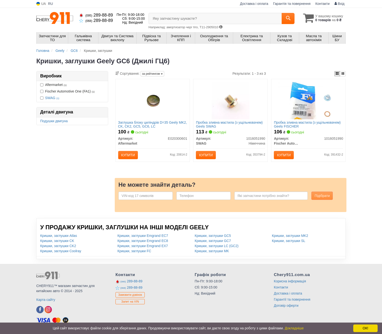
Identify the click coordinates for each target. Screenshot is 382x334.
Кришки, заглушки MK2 (290, 236)
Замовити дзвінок (130, 295)
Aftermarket (53, 85)
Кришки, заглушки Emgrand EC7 (142, 236)
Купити (128, 155)
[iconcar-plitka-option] (337, 73)
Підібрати (322, 196)
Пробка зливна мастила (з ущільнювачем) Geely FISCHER (307, 124)
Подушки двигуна (54, 121)
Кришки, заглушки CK (57, 241)
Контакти (322, 4)
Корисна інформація (290, 281)
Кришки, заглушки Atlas (58, 236)
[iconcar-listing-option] (343, 73)
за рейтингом (152, 73)
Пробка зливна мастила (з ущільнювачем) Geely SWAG (229, 124)
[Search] (288, 18)
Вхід (339, 4)
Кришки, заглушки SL (288, 241)
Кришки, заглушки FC (134, 251)
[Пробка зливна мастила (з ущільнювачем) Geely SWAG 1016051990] (230, 100)
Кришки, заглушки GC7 (213, 241)
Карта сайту (45, 300)
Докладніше (294, 328)
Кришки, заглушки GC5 (213, 236)
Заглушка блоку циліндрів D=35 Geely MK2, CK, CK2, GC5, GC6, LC (152, 124)
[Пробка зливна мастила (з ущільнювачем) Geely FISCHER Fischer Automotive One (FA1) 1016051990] (308, 100)
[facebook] (40, 309)
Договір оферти (286, 305)
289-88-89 (96, 15)
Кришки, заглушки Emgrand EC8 (142, 241)
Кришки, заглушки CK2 (58, 246)
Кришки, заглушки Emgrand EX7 (142, 246)
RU (50, 4)
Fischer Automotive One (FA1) (67, 91)
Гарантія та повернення (292, 4)
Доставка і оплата (254, 4)
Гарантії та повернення (292, 299)
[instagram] (48, 309)
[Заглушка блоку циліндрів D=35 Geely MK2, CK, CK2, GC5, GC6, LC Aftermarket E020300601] (153, 100)
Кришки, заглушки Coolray (60, 251)
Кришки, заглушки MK (212, 251)
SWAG (52, 98)
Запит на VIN (130, 301)
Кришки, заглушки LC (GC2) (217, 246)
